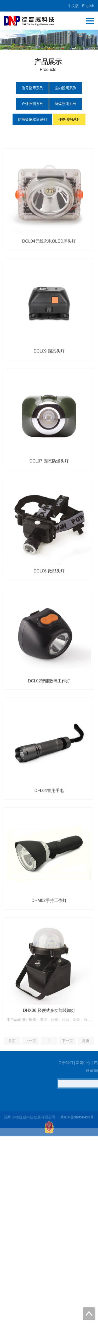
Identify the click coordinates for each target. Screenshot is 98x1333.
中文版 (73, 6)
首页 (12, 1073)
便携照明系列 (69, 119)
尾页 (85, 1073)
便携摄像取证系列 (32, 119)
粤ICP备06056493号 (77, 1123)
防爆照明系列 (66, 104)
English (88, 6)
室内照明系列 (66, 88)
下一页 (67, 1073)
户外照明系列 (32, 104)
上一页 (30, 1073)
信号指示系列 (32, 88)
